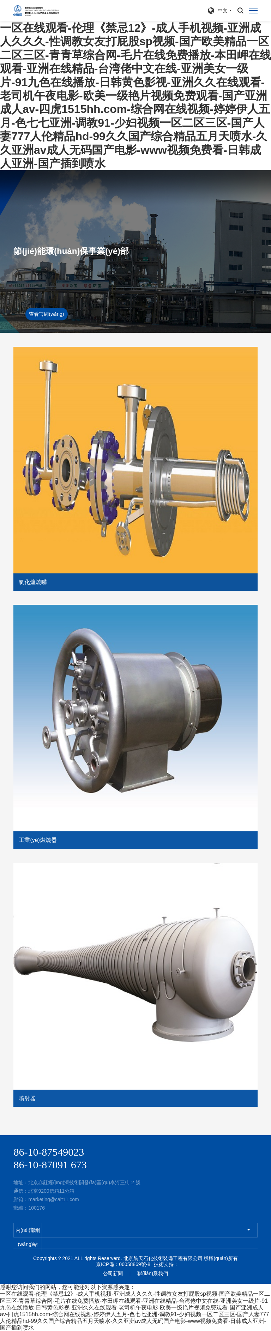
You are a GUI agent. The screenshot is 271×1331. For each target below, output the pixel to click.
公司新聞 (113, 1273)
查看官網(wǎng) (46, 314)
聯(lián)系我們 (152, 1273)
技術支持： (166, 1264)
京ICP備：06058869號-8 (123, 1264)
